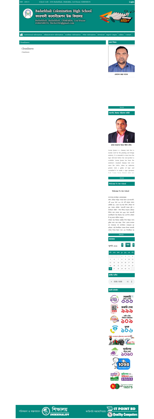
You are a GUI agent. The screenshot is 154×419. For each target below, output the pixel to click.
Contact (128, 35)
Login (131, 1)
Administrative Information (53, 35)
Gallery (121, 35)
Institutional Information (33, 35)
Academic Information (73, 35)
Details (122, 107)
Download (101, 35)
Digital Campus (111, 35)
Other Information (89, 35)
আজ (128, 245)
